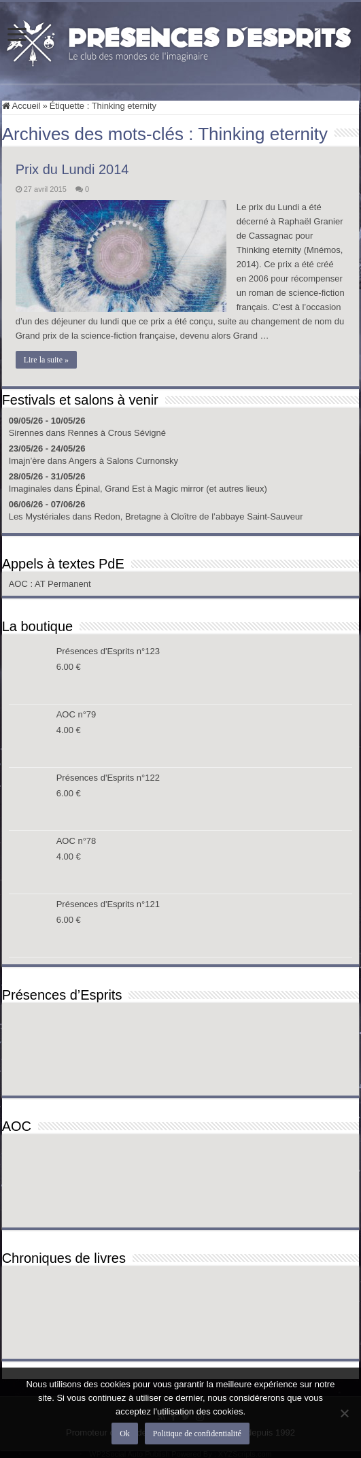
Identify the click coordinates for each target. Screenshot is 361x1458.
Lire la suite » (46, 359)
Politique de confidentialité (197, 1433)
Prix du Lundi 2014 (72, 169)
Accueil (21, 106)
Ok (125, 1433)
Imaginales (30, 489)
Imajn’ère (27, 461)
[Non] (344, 1413)
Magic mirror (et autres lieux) (210, 489)
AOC (20, 584)
